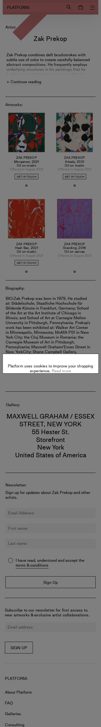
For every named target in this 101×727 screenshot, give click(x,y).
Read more (61, 349)
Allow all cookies (50, 379)
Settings (50, 362)
